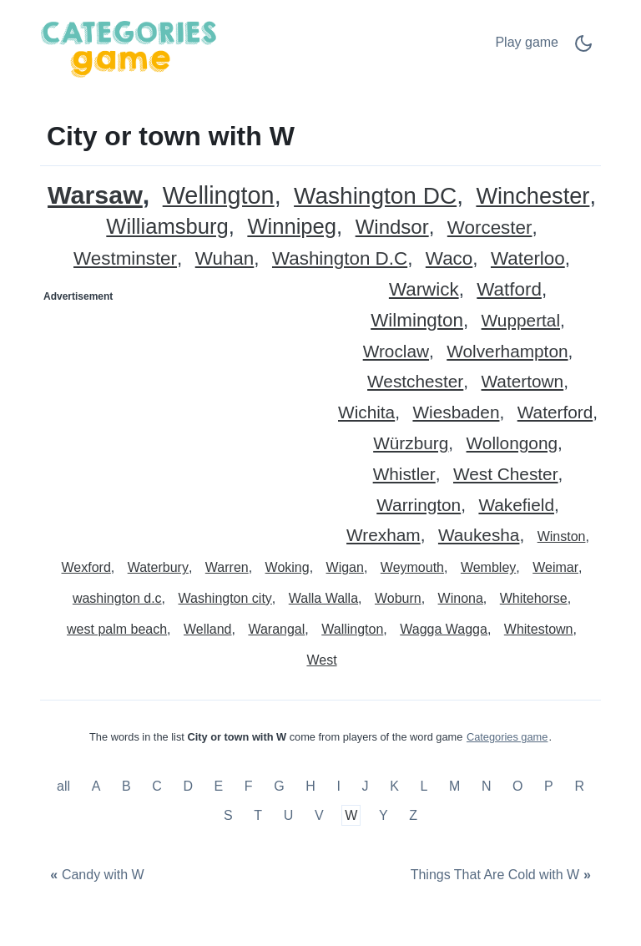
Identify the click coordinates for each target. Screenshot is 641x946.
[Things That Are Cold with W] (502, 875)
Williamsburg (167, 226)
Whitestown (538, 629)
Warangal (276, 629)
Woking (287, 567)
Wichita (366, 413)
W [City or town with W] (351, 815)
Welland (208, 629)
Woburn (398, 598)
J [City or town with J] (365, 786)
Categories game (507, 737)
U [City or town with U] (289, 815)
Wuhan (225, 259)
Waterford (555, 413)
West (321, 660)
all (65, 786)
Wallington (352, 629)
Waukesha (479, 535)
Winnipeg (291, 226)
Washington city (225, 598)
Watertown (523, 382)
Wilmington (417, 321)
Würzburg (410, 444)
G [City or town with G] (279, 786)
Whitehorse (534, 598)
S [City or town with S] (228, 815)
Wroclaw (396, 352)
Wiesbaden (455, 413)
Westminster (125, 259)
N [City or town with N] (487, 786)
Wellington (219, 196)
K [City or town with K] (394, 786)
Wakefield (516, 505)
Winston (562, 536)
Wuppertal (521, 321)
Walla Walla (323, 598)
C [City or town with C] (157, 786)
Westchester (415, 382)
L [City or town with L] (423, 786)
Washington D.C (339, 259)
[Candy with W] (95, 875)
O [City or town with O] (517, 786)
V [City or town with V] (319, 815)
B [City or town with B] (126, 786)
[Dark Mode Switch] (583, 49)
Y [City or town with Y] (383, 815)
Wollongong (512, 444)
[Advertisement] (181, 414)
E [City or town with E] (219, 786)
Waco (449, 259)
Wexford (86, 567)
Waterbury (158, 567)
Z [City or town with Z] (413, 815)
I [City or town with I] (338, 786)
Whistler (404, 474)
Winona (460, 598)
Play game (526, 42)
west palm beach (117, 629)
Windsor (392, 227)
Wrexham (383, 535)
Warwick (424, 290)
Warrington (418, 505)
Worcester (489, 228)
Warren (227, 567)
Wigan (345, 567)
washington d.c (117, 598)
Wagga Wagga (443, 629)
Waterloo (528, 259)
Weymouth (412, 567)
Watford (509, 290)
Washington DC (375, 196)
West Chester (505, 474)
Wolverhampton (507, 352)
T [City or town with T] (258, 815)
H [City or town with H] (310, 786)
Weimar (555, 567)
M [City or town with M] (454, 786)
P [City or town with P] (548, 786)
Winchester (532, 196)
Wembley (488, 567)
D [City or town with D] (188, 786)
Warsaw (95, 195)
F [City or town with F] (249, 786)
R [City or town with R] (579, 786)
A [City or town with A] (96, 786)
